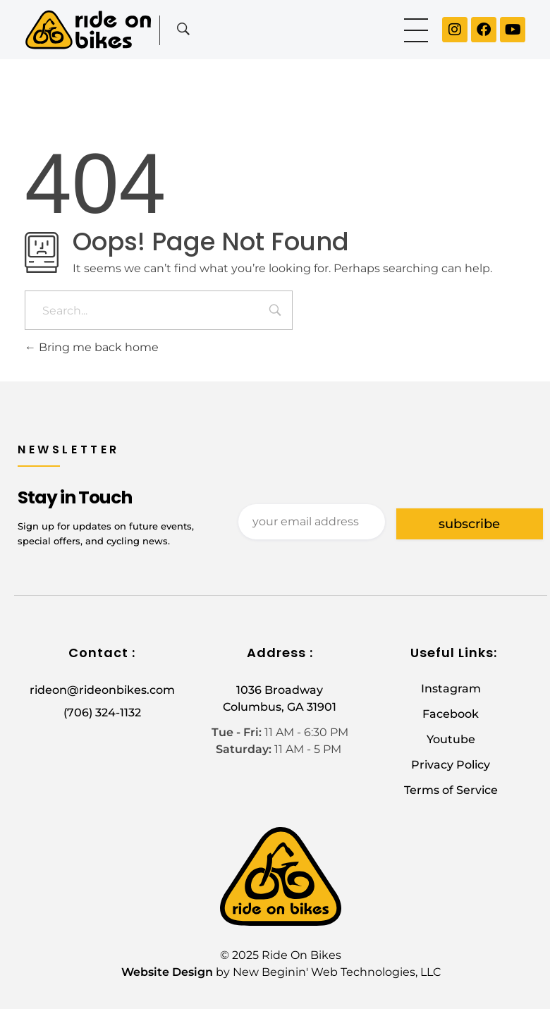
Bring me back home (92, 347)
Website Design (167, 972)
